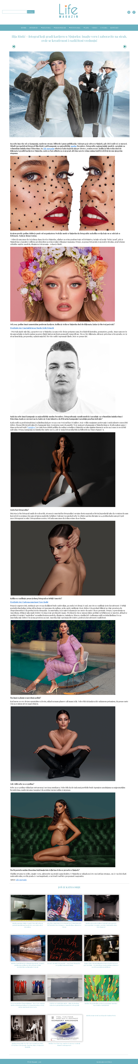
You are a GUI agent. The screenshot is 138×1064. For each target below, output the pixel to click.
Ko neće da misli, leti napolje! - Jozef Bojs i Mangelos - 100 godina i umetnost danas (64, 964)
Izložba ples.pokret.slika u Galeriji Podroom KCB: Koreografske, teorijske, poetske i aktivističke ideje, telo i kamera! (101, 925)
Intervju (33, 28)
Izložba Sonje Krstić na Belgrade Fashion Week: (101, 1015)
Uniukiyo (31, 427)
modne (74, 146)
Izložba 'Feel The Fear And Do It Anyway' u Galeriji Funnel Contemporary (64, 1044)
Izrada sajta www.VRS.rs (104, 1062)
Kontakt (114, 28)
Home (23, 28)
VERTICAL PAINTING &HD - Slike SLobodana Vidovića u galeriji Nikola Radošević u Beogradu (64, 1004)
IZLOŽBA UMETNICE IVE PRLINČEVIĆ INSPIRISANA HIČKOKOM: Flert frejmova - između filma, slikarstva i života (64, 925)
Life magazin (48, 148)
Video (94, 28)
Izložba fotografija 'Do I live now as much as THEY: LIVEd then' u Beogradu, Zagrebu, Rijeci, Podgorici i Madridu (27, 1045)
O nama (103, 28)
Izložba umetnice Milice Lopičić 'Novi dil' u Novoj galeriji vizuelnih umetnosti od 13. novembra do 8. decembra (27, 925)
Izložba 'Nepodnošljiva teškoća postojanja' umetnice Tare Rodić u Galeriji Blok (101, 1004)
